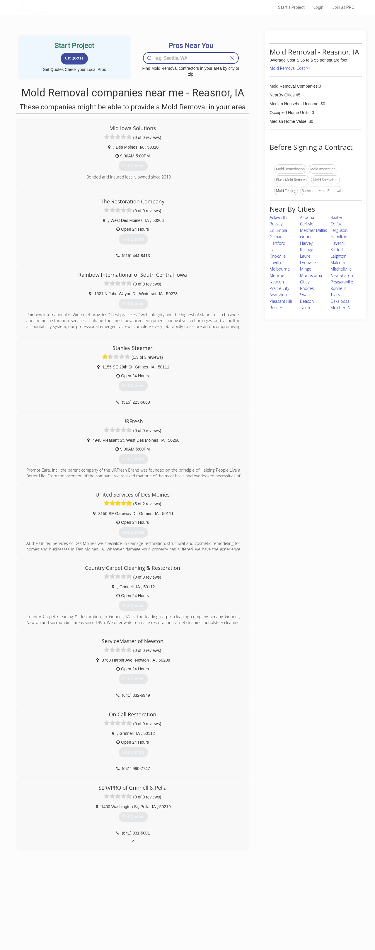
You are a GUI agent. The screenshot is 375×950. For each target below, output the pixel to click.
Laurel (305, 256)
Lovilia (275, 262)
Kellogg (306, 249)
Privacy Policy (266, 907)
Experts (163, 907)
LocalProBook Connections (277, 920)
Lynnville (308, 262)
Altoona (307, 217)
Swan (305, 295)
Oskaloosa (340, 301)
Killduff (336, 249)
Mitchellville (341, 269)
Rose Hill (277, 307)
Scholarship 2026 (269, 900)
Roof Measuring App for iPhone (182, 920)
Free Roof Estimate (91, 920)
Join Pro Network (171, 900)
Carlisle (306, 224)
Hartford (277, 243)
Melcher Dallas (313, 230)
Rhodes (307, 288)
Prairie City (279, 288)
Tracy (335, 295)
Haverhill (338, 243)
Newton (277, 282)
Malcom (337, 262)
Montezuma (311, 275)
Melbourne (280, 269)
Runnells (338, 288)
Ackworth (278, 217)
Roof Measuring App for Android (183, 927)
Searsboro (279, 295)
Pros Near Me (87, 907)
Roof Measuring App (173, 914)
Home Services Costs (93, 900)
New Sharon (341, 275)
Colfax (336, 224)
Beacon (307, 301)
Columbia (278, 230)
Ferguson (339, 230)
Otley (305, 282)
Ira (272, 249)
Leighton (338, 256)
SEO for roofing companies (276, 927)
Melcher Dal (341, 307)
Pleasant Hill (281, 301)
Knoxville (278, 256)
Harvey (306, 243)
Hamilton (338, 236)
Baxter (336, 217)
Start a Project (291, 7)
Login (318, 7)
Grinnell (307, 236)
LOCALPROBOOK (53, 7)
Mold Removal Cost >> (290, 68)
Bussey (276, 224)
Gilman (276, 236)
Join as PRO (343, 7)
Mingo (305, 269)
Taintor (306, 307)
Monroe (277, 275)
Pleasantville (341, 282)
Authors (261, 914)
